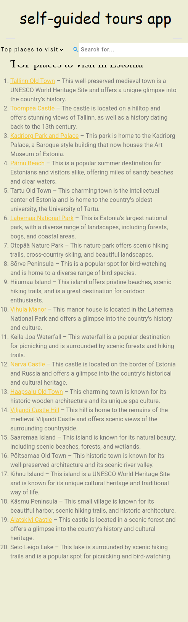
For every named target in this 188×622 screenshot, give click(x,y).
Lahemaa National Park (42, 218)
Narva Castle (27, 364)
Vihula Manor (28, 309)
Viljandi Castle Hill (34, 410)
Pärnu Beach (27, 163)
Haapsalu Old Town (36, 391)
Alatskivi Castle (31, 519)
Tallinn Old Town (32, 81)
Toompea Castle (32, 108)
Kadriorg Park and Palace (44, 135)
